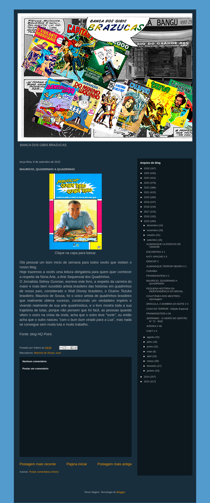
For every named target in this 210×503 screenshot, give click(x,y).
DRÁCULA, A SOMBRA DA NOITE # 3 (167, 303)
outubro (151, 235)
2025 (147, 173)
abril (149, 356)
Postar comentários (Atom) (44, 471)
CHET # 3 (151, 331)
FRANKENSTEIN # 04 (158, 313)
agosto (151, 337)
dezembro (153, 225)
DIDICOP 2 (152, 261)
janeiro (151, 370)
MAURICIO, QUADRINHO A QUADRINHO (161, 282)
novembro (153, 230)
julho (150, 341)
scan (58, 352)
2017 (147, 211)
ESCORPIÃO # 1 (155, 251)
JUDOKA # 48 (154, 326)
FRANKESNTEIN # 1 (157, 275)
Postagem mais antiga (114, 464)
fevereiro (152, 365)
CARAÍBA (151, 271)
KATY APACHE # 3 (156, 256)
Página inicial (76, 464)
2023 (147, 182)
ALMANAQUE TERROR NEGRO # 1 (166, 266)
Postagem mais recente (38, 464)
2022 (147, 187)
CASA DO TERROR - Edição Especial (167, 308)
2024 (147, 177)
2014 (147, 376)
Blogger (121, 492)
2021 (147, 192)
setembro (152, 240)
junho (150, 346)
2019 (147, 202)
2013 (147, 381)
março (151, 361)
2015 (147, 221)
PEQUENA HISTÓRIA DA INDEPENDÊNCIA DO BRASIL (164, 290)
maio (150, 351)
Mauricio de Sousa (44, 352)
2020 (147, 197)
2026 (147, 168)
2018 (147, 206)
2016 (147, 216)
